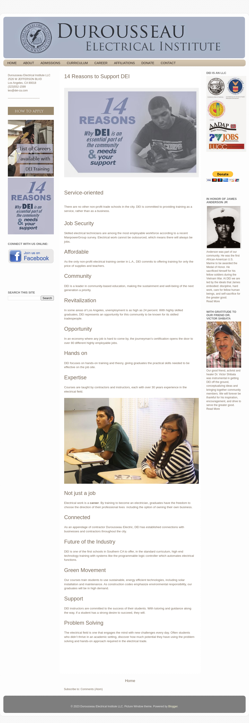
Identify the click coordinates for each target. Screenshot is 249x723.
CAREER (100, 63)
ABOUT (28, 63)
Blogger (172, 706)
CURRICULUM (77, 63)
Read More (213, 301)
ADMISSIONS (50, 63)
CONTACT (168, 63)
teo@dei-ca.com (18, 90)
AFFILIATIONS (124, 63)
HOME (12, 63)
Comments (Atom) (92, 689)
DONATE (147, 63)
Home (130, 681)
